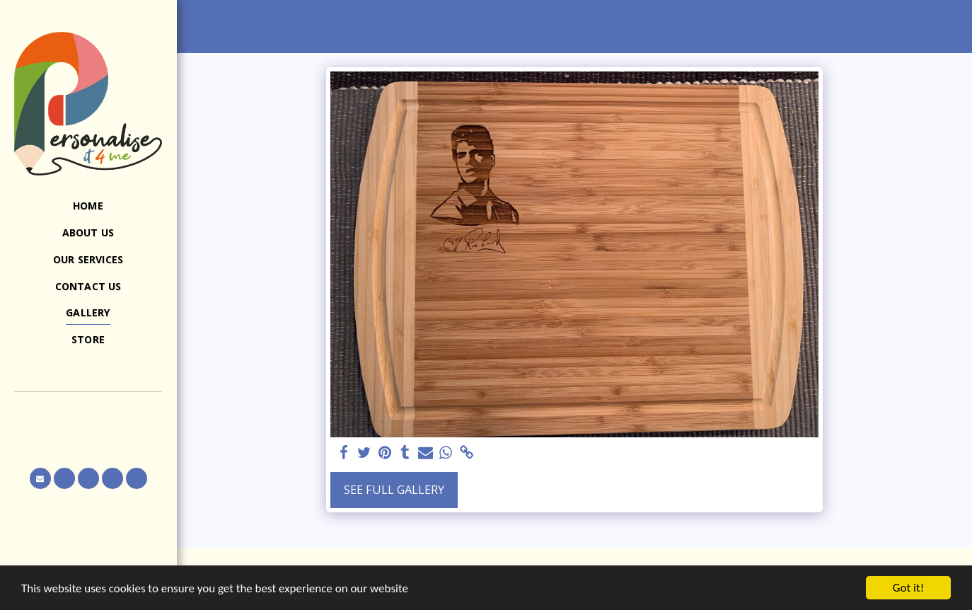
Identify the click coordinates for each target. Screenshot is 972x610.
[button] (88, 412)
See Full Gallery (394, 489)
